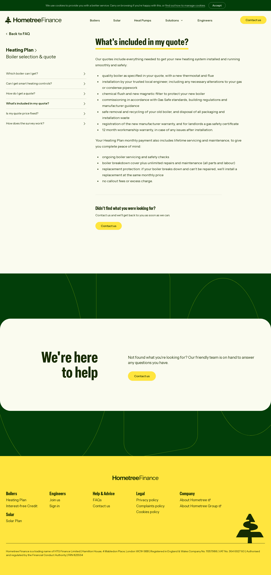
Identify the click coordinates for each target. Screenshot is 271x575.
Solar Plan (14, 521)
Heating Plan (19, 50)
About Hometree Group (199, 506)
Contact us (253, 20)
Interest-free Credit (21, 506)
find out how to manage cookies (185, 5)
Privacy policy (147, 500)
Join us (54, 500)
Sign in (54, 506)
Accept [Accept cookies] (217, 5)
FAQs (97, 500)
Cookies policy (147, 512)
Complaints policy (150, 506)
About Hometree (193, 500)
